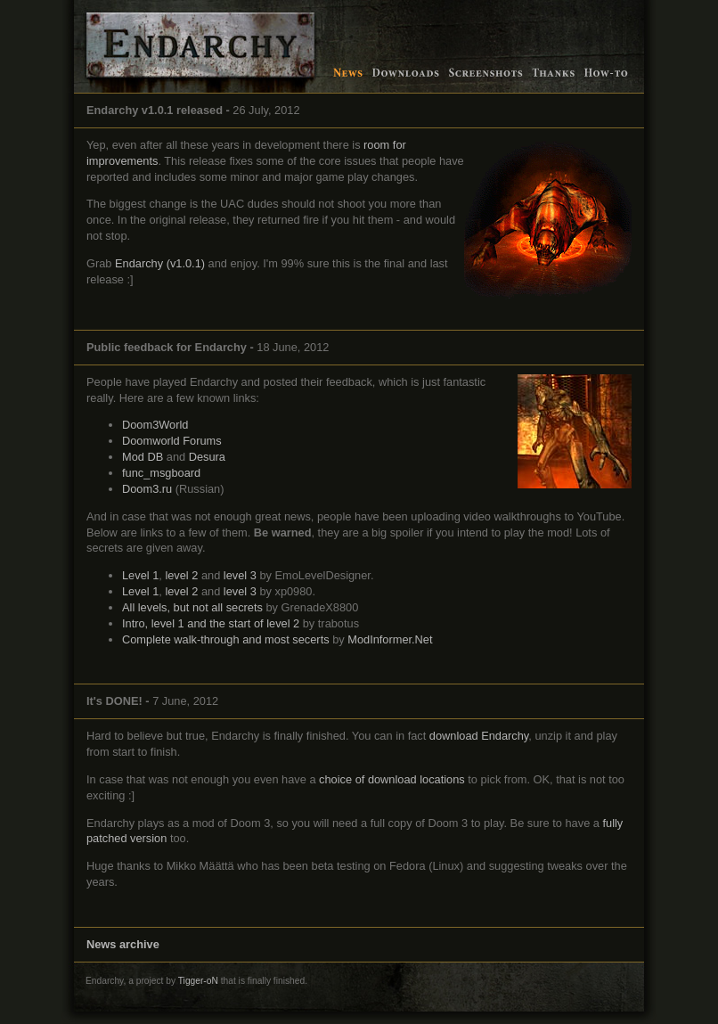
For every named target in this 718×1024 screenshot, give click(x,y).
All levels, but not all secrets (192, 607)
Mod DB (142, 456)
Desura (207, 456)
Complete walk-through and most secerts (226, 639)
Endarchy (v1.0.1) (160, 263)
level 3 (240, 575)
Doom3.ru (147, 489)
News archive (122, 944)
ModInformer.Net (389, 639)
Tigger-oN (198, 981)
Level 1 (140, 575)
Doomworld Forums (172, 440)
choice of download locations (392, 779)
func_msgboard (161, 472)
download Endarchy (478, 735)
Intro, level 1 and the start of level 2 (210, 623)
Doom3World (155, 424)
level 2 (181, 575)
